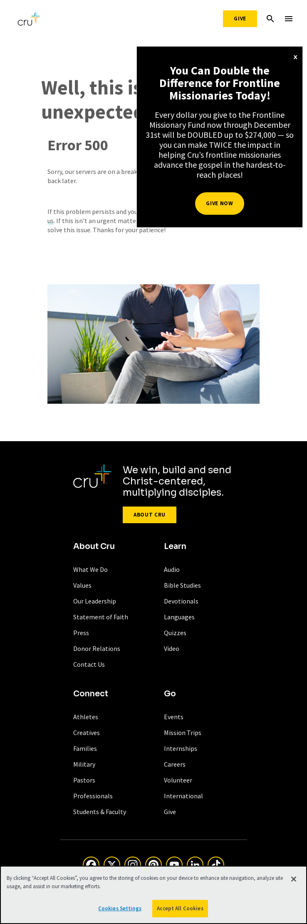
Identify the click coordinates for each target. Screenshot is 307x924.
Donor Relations (96, 648)
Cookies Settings (119, 908)
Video (171, 648)
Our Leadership (94, 601)
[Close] (294, 879)
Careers (175, 764)
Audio (172, 569)
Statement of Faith (100, 617)
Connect (90, 694)
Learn (175, 546)
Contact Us (89, 664)
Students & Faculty (99, 811)
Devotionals (181, 601)
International (183, 796)
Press (81, 632)
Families (85, 748)
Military (84, 764)
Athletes (85, 717)
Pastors (84, 780)
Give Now (219, 203)
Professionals (93, 796)
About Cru (150, 514)
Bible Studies (182, 585)
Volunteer (178, 780)
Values (82, 585)
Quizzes (175, 632)
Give (240, 18)
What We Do (90, 569)
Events (173, 717)
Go (170, 694)
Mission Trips (182, 732)
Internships (180, 748)
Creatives (86, 732)
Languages (179, 617)
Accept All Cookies (180, 908)
